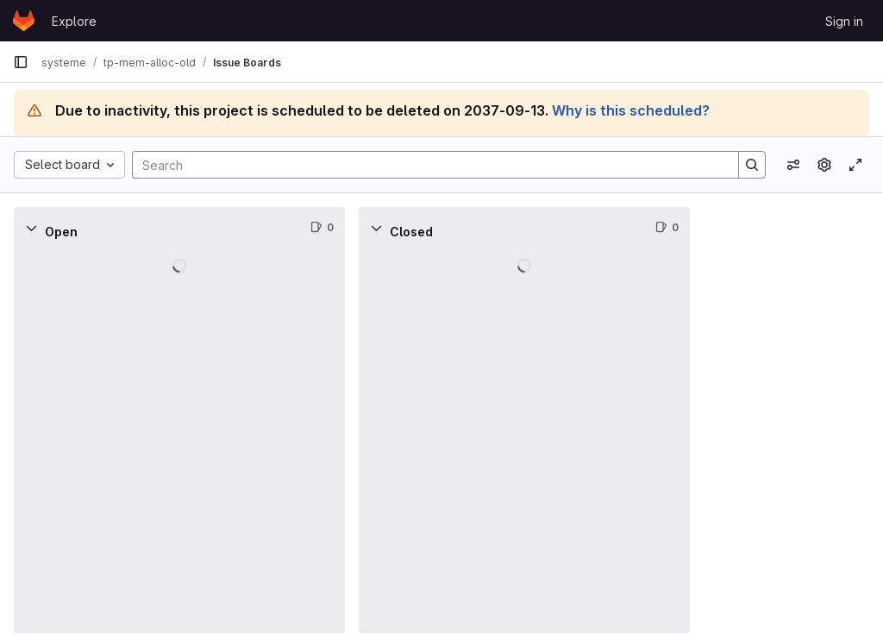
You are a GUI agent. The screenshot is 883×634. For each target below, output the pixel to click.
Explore (74, 21)
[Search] (426, 164)
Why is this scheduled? (631, 110)
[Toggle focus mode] (855, 165)
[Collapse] (31, 227)
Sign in (844, 21)
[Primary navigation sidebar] (20, 62)
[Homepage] (23, 21)
